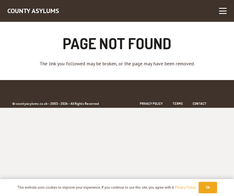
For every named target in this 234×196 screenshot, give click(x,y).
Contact (199, 104)
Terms (177, 104)
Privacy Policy (151, 104)
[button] (223, 11)
